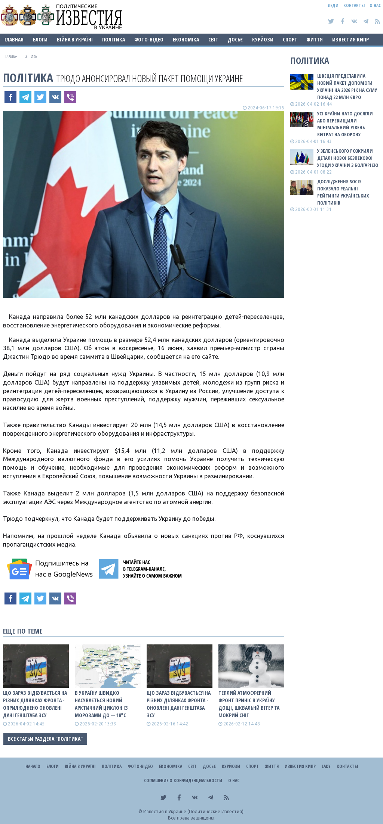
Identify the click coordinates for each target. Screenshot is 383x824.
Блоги (40, 39)
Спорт (290, 39)
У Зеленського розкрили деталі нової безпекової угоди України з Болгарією (347, 157)
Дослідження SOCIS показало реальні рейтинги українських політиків (343, 192)
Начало (32, 766)
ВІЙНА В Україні (75, 39)
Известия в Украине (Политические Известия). (194, 811)
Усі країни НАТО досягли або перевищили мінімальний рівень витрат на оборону (345, 124)
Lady (326, 766)
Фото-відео (148, 39)
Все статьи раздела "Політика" (45, 738)
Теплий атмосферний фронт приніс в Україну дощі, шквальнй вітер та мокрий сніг (248, 704)
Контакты (354, 5)
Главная (14, 39)
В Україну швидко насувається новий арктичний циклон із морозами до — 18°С (101, 704)
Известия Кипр (350, 39)
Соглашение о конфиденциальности (183, 780)
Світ (213, 39)
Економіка (186, 39)
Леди (333, 5)
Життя (315, 39)
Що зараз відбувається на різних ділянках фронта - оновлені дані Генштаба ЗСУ (179, 704)
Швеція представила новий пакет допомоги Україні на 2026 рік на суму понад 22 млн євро (347, 86)
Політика (113, 39)
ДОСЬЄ (235, 39)
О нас (375, 5)
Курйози (262, 39)
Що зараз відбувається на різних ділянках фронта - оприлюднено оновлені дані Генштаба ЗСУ (35, 704)
